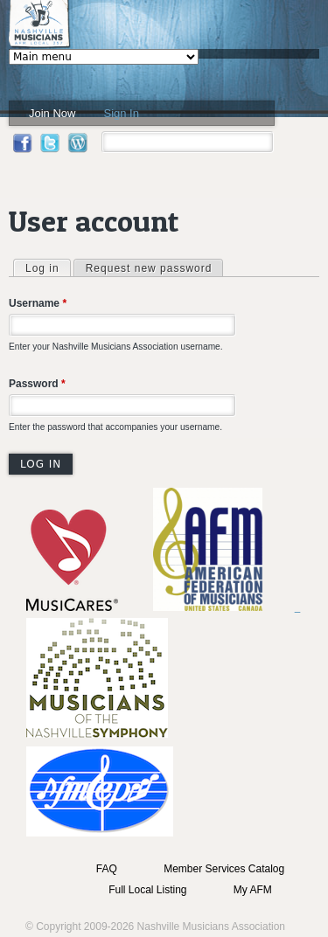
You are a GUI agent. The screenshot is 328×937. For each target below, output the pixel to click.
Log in (47, 267)
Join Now (52, 113)
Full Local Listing (147, 890)
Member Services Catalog (224, 869)
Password (37, 384)
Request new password (149, 268)
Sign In (120, 113)
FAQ (106, 869)
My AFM (253, 890)
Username (37, 303)
